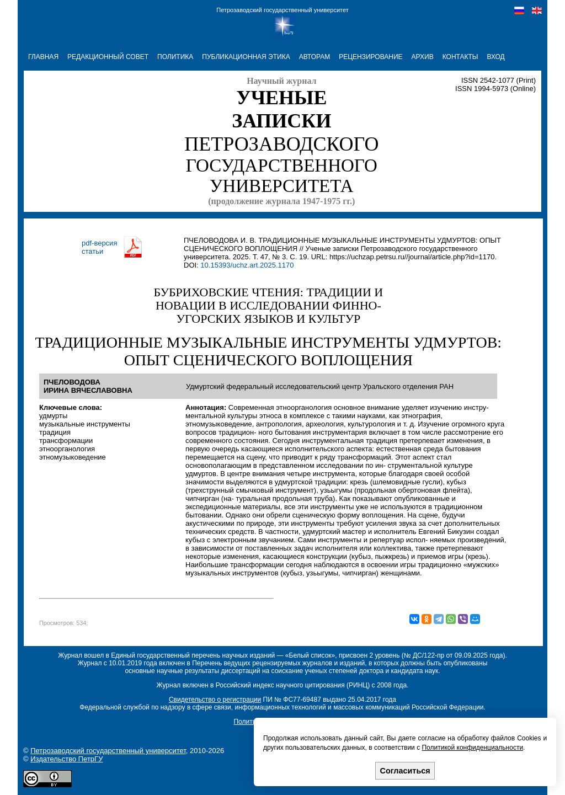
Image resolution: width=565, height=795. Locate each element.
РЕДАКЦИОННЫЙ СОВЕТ (107, 57)
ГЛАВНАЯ (43, 57)
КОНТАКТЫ (460, 57)
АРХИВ (423, 57)
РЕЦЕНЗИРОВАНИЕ (370, 57)
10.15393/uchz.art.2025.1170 (247, 265)
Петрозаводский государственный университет (282, 10)
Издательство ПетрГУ (66, 759)
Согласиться (405, 770)
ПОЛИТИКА (175, 57)
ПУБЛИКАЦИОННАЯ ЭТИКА (246, 57)
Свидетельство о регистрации (215, 699)
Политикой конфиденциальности (472, 747)
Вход (495, 57)
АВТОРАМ (315, 57)
